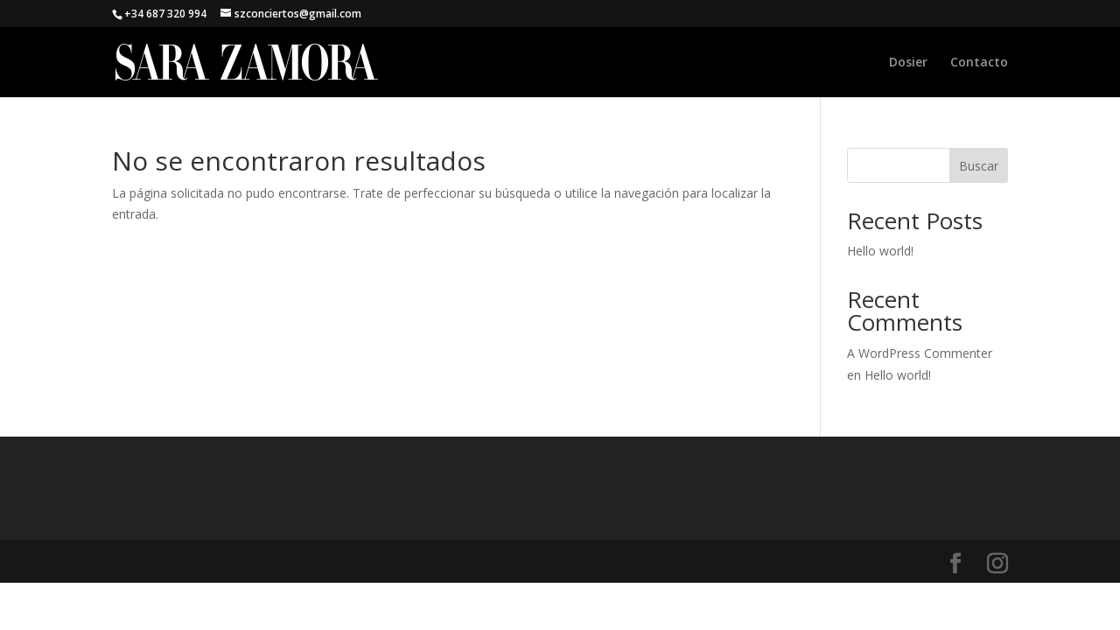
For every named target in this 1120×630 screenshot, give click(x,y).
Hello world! (880, 250)
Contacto (979, 63)
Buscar (978, 166)
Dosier (908, 63)
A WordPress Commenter (919, 353)
